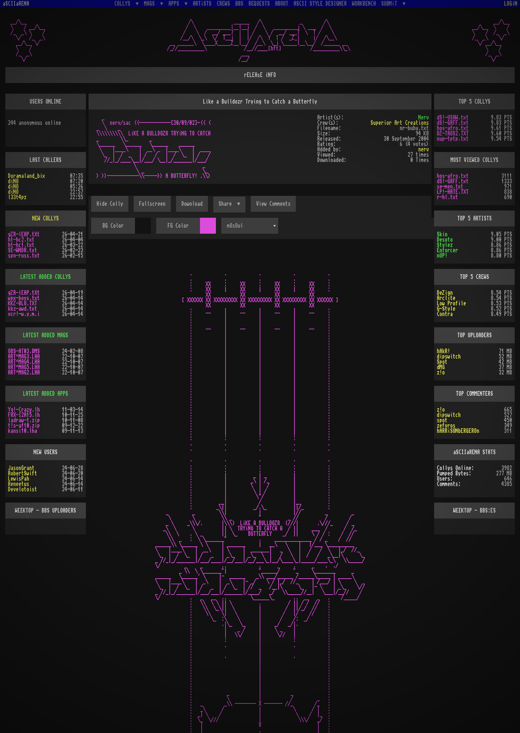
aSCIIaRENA (16, 3)
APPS (175, 3)
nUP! (442, 255)
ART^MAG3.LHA (24, 356)
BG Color (113, 225)
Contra (445, 314)
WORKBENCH (364, 3)
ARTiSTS (202, 3)
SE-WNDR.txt (22, 250)
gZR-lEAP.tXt (24, 234)
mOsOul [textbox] (235, 225)
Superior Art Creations (399, 122)
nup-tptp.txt (453, 138)
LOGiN (510, 3)
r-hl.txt (447, 197)
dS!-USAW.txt (453, 117)
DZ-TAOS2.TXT (453, 133)
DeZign (445, 292)
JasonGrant (21, 468)
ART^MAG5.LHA (24, 367)
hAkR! (443, 351)
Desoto (445, 239)
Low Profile (451, 303)
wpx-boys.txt (24, 298)
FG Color (178, 225)
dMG (441, 367)
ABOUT (282, 3)
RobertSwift (22, 473)
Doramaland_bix (26, 176)
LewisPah (18, 478)
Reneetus (18, 484)
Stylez (445, 245)
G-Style (446, 308)
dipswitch (449, 356)
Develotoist (22, 489)
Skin (442, 234)
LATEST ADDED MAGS (45, 335)
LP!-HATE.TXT (453, 192)
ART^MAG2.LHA (24, 372)
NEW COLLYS (45, 218)
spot (442, 420)
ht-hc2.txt (21, 239)
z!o (441, 372)
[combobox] (249, 226)
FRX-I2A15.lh (24, 415)
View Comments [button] (273, 203)
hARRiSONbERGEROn (458, 431)
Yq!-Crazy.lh (24, 409)
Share (226, 203)
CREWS (223, 3)
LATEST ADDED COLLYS (45, 277)
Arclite (446, 298)
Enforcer (447, 250)
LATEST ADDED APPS (45, 393)
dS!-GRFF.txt (453, 122)
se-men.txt (450, 186)
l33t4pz (17, 197)
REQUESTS (259, 3)
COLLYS (123, 3)
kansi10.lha (22, 431)
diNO (13, 181)
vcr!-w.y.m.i (24, 314)
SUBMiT (390, 3)
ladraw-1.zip (24, 420)
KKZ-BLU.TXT (22, 303)
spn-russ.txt (24, 255)
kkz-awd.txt (22, 308)
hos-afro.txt (453, 128)
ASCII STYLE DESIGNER (320, 3)
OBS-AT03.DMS (24, 351)
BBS (239, 3)
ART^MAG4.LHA (24, 362)
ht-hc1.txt (21, 245)
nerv (423, 149)
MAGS (150, 3)
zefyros (446, 425)
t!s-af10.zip (24, 425)
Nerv (423, 117)
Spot (442, 362)
